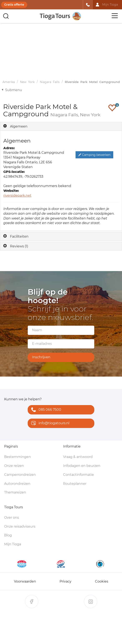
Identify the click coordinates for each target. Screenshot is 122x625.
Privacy (65, 581)
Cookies (101, 581)
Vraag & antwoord (78, 457)
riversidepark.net (17, 195)
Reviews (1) (19, 246)
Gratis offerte (14, 4)
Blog (8, 535)
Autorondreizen (17, 484)
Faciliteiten (19, 236)
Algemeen (18, 126)
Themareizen (15, 492)
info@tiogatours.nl (49, 423)
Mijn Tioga (12, 544)
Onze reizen (14, 466)
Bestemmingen (17, 457)
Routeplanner (74, 484)
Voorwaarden (25, 581)
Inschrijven (41, 357)
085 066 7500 (45, 410)
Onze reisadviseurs (19, 526)
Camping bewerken (94, 155)
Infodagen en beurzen (81, 466)
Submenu (13, 90)
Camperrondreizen (20, 475)
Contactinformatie (78, 475)
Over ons (11, 518)
